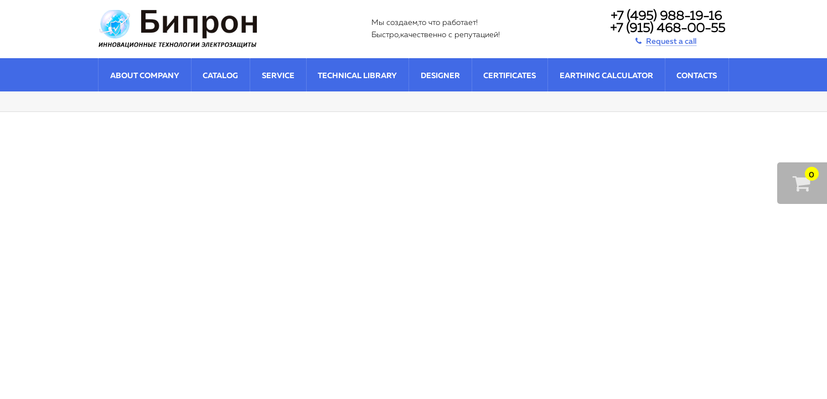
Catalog (220, 76)
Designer (440, 76)
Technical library (357, 76)
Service (278, 76)
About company (144, 76)
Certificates (509, 76)
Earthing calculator (606, 76)
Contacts (696, 76)
